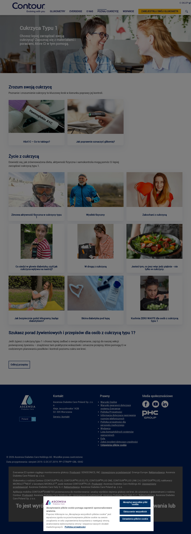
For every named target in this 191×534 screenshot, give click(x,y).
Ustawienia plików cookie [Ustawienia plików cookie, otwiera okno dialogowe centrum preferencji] (135, 519)
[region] (98, 513)
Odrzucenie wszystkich (135, 511)
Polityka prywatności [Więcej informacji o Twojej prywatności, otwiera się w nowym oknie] (75, 527)
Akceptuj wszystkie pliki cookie (135, 503)
